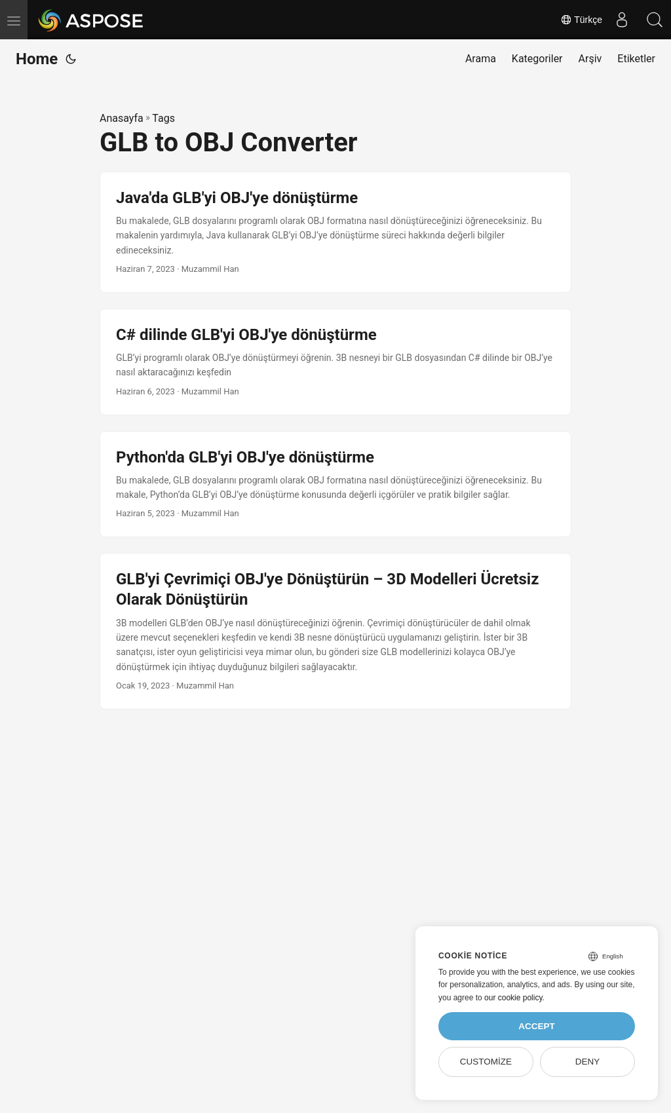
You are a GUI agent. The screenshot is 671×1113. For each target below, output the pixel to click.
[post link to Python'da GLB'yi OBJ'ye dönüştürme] (335, 484)
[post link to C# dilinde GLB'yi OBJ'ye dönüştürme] (335, 362)
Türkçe (581, 20)
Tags (163, 118)
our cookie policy (513, 997)
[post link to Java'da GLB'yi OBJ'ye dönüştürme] (335, 232)
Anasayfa (122, 118)
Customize (486, 1061)
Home (37, 59)
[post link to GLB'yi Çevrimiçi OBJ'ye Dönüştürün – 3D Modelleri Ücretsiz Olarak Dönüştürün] (335, 631)
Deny (587, 1061)
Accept (536, 1026)
